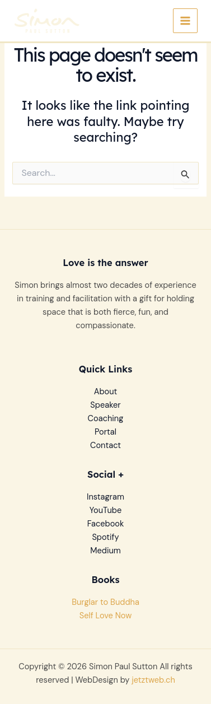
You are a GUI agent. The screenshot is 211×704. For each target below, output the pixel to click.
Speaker (105, 405)
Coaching (106, 418)
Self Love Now (105, 615)
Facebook (105, 524)
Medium (105, 551)
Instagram (105, 497)
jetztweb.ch (153, 680)
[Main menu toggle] (185, 20)
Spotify (105, 537)
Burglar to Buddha (105, 602)
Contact (105, 445)
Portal (105, 432)
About (106, 391)
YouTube (105, 510)
